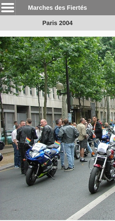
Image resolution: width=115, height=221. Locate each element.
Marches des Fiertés (57, 7)
